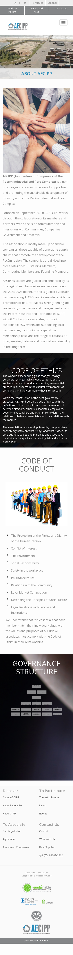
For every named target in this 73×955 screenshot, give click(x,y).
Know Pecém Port (13, 805)
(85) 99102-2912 (53, 855)
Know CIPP (9, 813)
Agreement (9, 839)
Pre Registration (12, 831)
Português (37, 2)
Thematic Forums (49, 797)
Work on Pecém (12, 10)
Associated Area (36, 10)
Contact (43, 831)
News (42, 805)
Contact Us (61, 8)
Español (52, 2)
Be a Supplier (47, 847)
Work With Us (47, 839)
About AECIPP (11, 797)
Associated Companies (16, 847)
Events (43, 813)
